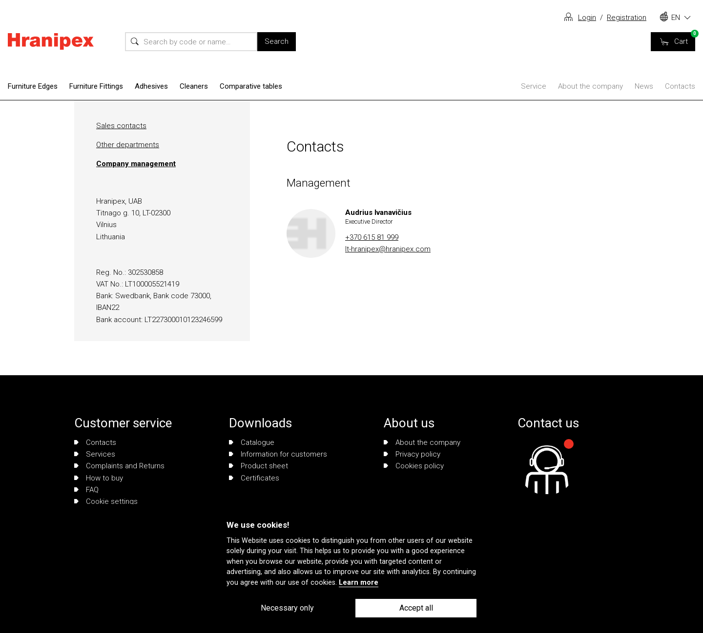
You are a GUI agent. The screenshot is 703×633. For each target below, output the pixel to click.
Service (533, 86)
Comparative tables (251, 86)
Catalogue (251, 442)
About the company (590, 86)
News (644, 86)
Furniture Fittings (96, 86)
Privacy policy (412, 454)
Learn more (358, 582)
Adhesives (151, 86)
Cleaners (194, 86)
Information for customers (278, 454)
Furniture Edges (33, 86)
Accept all (416, 608)
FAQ (86, 489)
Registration (626, 17)
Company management (136, 163)
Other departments (127, 144)
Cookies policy (414, 465)
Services (94, 454)
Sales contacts (121, 125)
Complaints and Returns (119, 465)
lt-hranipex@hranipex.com (388, 249)
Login (587, 17)
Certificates (254, 478)
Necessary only (287, 608)
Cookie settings (106, 501)
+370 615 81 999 (371, 237)
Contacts (680, 86)
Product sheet (258, 465)
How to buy (98, 478)
